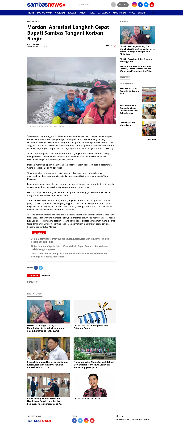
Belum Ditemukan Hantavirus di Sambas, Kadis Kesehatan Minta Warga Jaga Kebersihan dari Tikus (48, 365)
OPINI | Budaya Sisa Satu (87, 398)
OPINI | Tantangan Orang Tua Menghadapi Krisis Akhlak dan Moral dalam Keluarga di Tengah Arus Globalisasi (45, 329)
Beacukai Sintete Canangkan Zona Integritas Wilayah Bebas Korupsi (129, 109)
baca (109, 46)
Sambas (36, 21)
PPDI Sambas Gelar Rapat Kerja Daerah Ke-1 (129, 91)
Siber (127, 419)
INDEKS (141, 12)
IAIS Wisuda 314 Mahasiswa (127, 123)
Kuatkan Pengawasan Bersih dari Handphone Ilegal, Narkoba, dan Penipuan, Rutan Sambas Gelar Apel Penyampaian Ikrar (45, 402)
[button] (153, 12)
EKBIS (92, 12)
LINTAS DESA (104, 12)
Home (29, 21)
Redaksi (120, 419)
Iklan (146, 419)
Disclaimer (137, 419)
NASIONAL (60, 12)
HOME (31, 12)
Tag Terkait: (33, 275)
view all (151, 139)
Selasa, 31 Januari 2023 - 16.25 (37, 46)
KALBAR (72, 12)
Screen (123, 4)
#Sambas (46, 275)
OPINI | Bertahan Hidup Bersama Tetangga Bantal (91, 327)
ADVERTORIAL (119, 12)
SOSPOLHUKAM (44, 12)
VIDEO (132, 12)
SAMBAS (83, 12)
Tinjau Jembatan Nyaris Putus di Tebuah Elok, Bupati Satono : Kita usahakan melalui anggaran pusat (94, 365)
